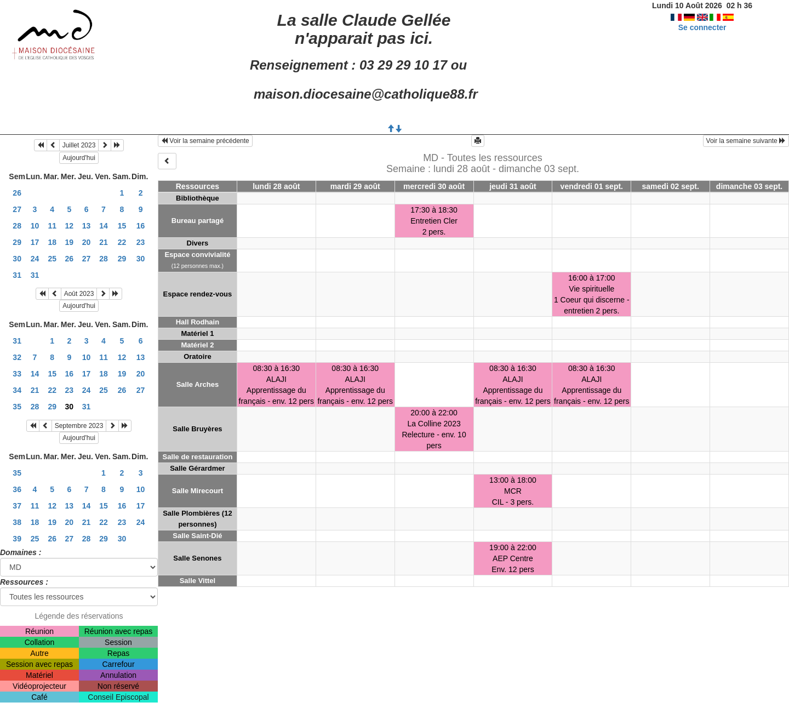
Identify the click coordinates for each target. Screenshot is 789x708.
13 (86, 225)
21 (103, 242)
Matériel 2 (197, 345)
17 (35, 242)
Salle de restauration (197, 457)
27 (17, 209)
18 (52, 242)
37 (17, 505)
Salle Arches (197, 384)
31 (17, 275)
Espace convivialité (197, 254)
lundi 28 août (276, 186)
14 (103, 225)
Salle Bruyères (197, 429)
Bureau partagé (197, 220)
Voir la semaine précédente (205, 141)
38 (17, 522)
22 (122, 242)
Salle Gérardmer (197, 468)
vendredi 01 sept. (592, 186)
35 (17, 406)
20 (86, 242)
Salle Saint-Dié (197, 536)
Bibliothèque (197, 198)
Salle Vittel (198, 580)
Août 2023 (79, 294)
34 (17, 390)
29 (17, 242)
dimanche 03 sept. (749, 186)
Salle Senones (197, 558)
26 (17, 193)
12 (69, 225)
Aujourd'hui (78, 158)
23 (140, 242)
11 (52, 225)
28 (17, 225)
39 (17, 538)
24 (35, 258)
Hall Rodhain (197, 322)
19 (69, 242)
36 (17, 489)
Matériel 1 (197, 333)
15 (122, 225)
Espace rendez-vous (197, 294)
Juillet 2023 (79, 145)
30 (17, 258)
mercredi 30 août (434, 186)
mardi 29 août (355, 186)
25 (52, 258)
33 (17, 373)
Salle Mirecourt (197, 491)
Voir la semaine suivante (746, 141)
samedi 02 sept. (670, 186)
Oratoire (197, 356)
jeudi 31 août (512, 186)
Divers (198, 243)
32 (17, 357)
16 (140, 225)
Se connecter (702, 27)
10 (35, 225)
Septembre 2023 (79, 426)
